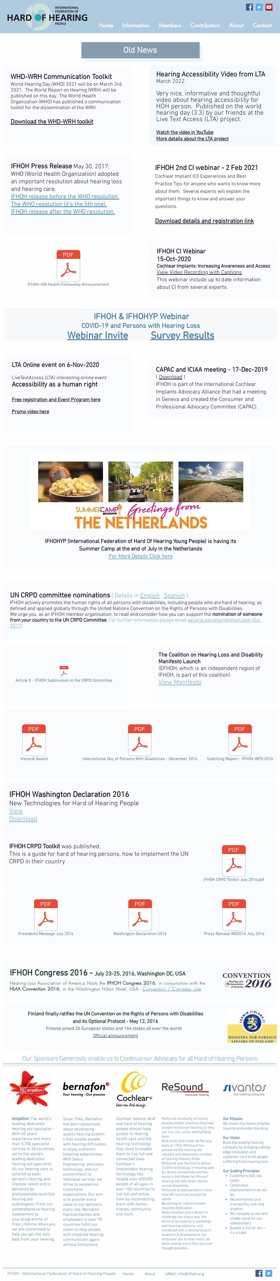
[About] (150, 1274)
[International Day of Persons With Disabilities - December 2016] (140, 743)
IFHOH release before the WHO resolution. (65, 197)
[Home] (128, 1274)
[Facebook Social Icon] (249, 7)
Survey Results (182, 336)
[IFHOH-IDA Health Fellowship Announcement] (68, 269)
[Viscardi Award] (34, 743)
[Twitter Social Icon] (259, 7)
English (150, 596)
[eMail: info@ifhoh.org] (185, 1274)
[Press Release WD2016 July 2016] (234, 918)
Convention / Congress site (172, 989)
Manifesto (179, 682)
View (16, 811)
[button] (170, 25)
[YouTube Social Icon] (268, 7)
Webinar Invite (97, 336)
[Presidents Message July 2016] (45, 918)
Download (170, 377)
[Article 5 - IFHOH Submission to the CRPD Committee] (64, 675)
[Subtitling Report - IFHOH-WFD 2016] (239, 743)
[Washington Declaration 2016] (140, 918)
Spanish (174, 596)
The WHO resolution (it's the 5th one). (59, 204)
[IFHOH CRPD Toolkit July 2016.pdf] (234, 864)
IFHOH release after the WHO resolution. (63, 212)
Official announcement (115, 1036)
